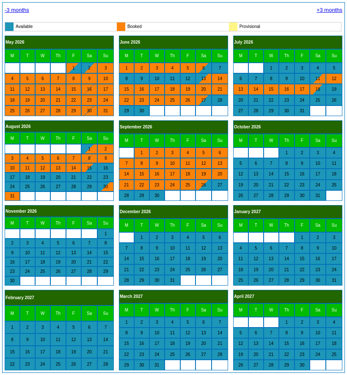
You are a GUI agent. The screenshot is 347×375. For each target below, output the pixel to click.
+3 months (329, 10)
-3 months (17, 10)
